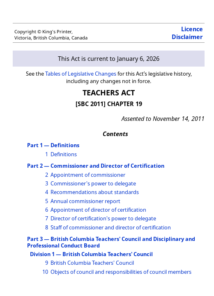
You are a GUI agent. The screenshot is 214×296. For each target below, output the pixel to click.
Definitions (64, 154)
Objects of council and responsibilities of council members (121, 271)
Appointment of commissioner (88, 174)
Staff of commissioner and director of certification (111, 227)
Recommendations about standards (95, 192)
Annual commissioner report (85, 201)
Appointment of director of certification (98, 209)
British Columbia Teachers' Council (92, 262)
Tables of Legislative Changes (80, 73)
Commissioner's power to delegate (93, 183)
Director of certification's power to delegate (103, 218)
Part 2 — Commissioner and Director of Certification (95, 165)
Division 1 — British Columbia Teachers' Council (91, 254)
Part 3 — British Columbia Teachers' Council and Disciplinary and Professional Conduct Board (111, 242)
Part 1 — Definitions (53, 145)
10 (45, 271)
